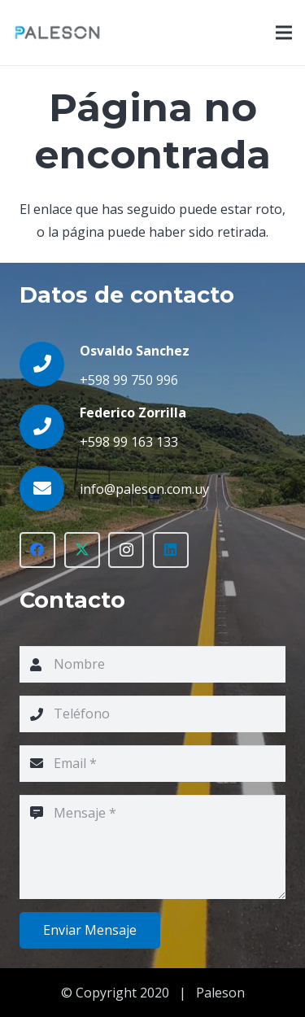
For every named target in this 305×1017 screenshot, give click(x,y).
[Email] (152, 763)
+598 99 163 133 (129, 442)
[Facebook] (37, 550)
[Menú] (284, 32)
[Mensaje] (152, 847)
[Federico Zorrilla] (50, 426)
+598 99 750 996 (129, 380)
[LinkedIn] (171, 550)
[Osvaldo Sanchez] (50, 364)
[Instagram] (126, 550)
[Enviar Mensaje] (90, 930)
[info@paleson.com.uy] (50, 488)
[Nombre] (152, 664)
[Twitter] (82, 550)
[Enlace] (57, 32)
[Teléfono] (152, 714)
